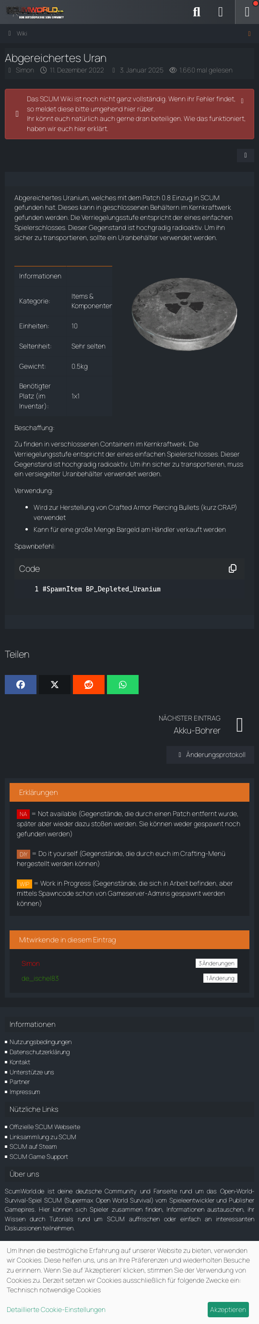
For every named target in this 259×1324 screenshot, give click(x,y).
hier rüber (138, 108)
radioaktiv (186, 227)
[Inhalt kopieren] (232, 569)
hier (80, 128)
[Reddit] (89, 684)
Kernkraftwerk (210, 207)
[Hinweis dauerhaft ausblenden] (243, 100)
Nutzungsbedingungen (40, 1041)
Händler (163, 529)
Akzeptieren (228, 1309)
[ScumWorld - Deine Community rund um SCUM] (38, 12)
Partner (20, 1081)
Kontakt (20, 1062)
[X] (55, 684)
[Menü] (247, 12)
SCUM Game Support (39, 1156)
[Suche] (196, 12)
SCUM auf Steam (33, 1146)
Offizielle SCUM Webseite (45, 1126)
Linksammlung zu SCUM (43, 1136)
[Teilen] (245, 155)
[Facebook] (20, 684)
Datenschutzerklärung (40, 1051)
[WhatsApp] (123, 684)
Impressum (25, 1091)
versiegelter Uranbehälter (64, 473)
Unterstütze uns (32, 1072)
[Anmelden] (220, 12)
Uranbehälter (138, 237)
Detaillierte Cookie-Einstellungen (56, 1309)
